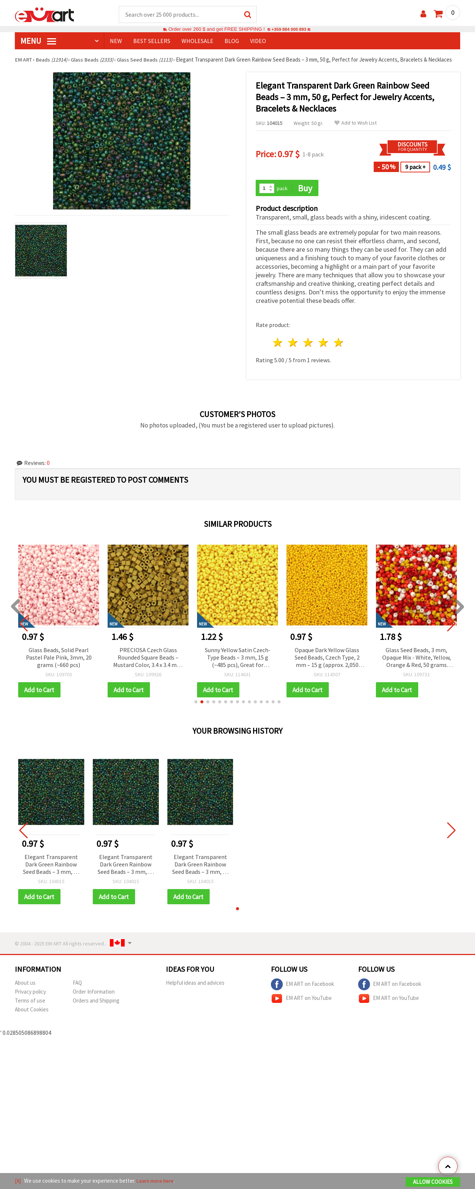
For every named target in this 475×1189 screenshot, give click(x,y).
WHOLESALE (197, 41)
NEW (116, 41)
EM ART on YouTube (301, 1000)
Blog (232, 41)
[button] (195, 702)
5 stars (338, 343)
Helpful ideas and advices (195, 984)
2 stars (293, 343)
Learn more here (156, 1181)
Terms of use (30, 1001)
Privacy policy (30, 993)
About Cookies (32, 1010)
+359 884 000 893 (288, 29)
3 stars (308, 343)
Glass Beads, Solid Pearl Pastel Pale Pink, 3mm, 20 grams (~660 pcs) (59, 658)
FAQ (77, 984)
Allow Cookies (433, 1182)
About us (25, 984)
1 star (278, 343)
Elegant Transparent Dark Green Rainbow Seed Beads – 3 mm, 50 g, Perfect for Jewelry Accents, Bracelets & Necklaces (51, 866)
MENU (38, 41)
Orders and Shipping (96, 1001)
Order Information (94, 993)
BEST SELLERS (151, 41)
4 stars (323, 343)
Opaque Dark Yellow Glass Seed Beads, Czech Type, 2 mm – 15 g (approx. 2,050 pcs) (327, 658)
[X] (18, 1181)
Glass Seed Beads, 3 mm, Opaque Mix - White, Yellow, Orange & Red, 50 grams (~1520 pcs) (416, 658)
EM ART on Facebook (302, 986)
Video (258, 41)
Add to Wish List (355, 123)
